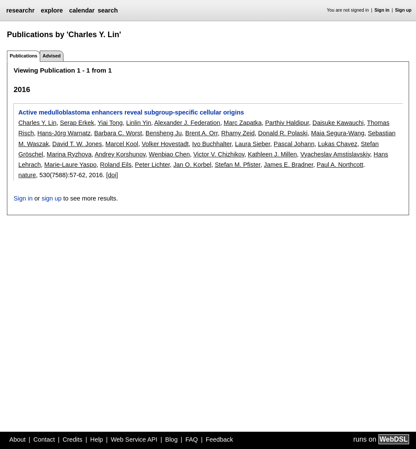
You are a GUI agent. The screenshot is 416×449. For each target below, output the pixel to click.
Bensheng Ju (164, 133)
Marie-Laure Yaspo (70, 164)
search (107, 10)
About (18, 439)
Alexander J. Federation (187, 122)
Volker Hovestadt (165, 143)
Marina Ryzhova (69, 154)
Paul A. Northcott (340, 164)
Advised (51, 55)
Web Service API (134, 439)
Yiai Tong (110, 122)
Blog (171, 439)
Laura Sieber (252, 143)
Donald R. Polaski (283, 133)
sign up (51, 198)
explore (52, 10)
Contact (44, 439)
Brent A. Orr (201, 133)
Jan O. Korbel (192, 164)
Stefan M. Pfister (237, 164)
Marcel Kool (121, 143)
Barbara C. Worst (118, 133)
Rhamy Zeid (238, 133)
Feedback (219, 439)
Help (96, 439)
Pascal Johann (294, 143)
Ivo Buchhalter (212, 143)
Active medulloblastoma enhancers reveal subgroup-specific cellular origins (131, 112)
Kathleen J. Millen (272, 154)
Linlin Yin (138, 122)
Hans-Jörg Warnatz (63, 133)
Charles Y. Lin (37, 122)
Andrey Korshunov (120, 154)
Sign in (382, 10)
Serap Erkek (77, 122)
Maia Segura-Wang (337, 133)
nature (27, 175)
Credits (73, 439)
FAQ (191, 439)
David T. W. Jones (77, 143)
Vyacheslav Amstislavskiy (335, 154)
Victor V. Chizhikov (219, 154)
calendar (82, 10)
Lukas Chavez (337, 143)
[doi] (112, 175)
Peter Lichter (152, 164)
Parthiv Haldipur (287, 122)
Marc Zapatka (243, 122)
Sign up (403, 10)
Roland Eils (116, 164)
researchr (20, 10)
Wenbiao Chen (169, 154)
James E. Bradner (288, 164)
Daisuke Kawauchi (337, 122)
